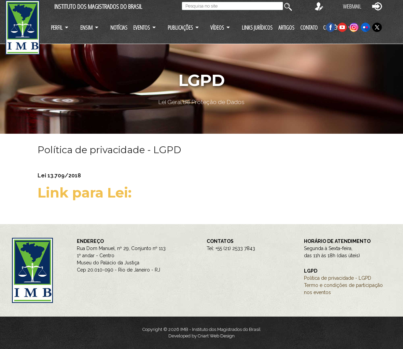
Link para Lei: (86, 192)
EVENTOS (141, 27)
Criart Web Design (216, 335)
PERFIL (56, 27)
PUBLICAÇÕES (180, 27)
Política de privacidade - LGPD (337, 278)
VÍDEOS (217, 27)
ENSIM (86, 27)
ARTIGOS (286, 27)
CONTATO (309, 27)
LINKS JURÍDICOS (257, 27)
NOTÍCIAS (118, 27)
